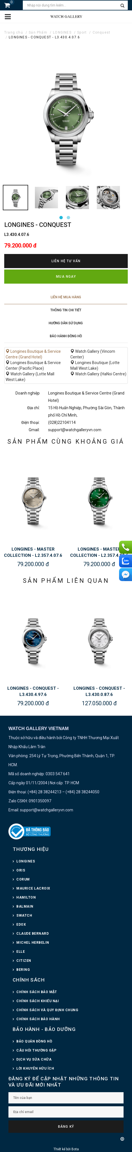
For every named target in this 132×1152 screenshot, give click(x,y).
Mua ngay (66, 277)
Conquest (102, 32)
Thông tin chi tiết (65, 310)
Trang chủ (13, 32)
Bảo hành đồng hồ (66, 336)
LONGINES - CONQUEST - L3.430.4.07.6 (44, 37)
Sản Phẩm (38, 32)
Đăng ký (66, 1127)
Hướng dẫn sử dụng (66, 323)
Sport (82, 32)
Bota (75, 1149)
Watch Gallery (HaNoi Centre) (98, 374)
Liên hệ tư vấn (66, 261)
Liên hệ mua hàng (66, 297)
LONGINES (62, 32)
